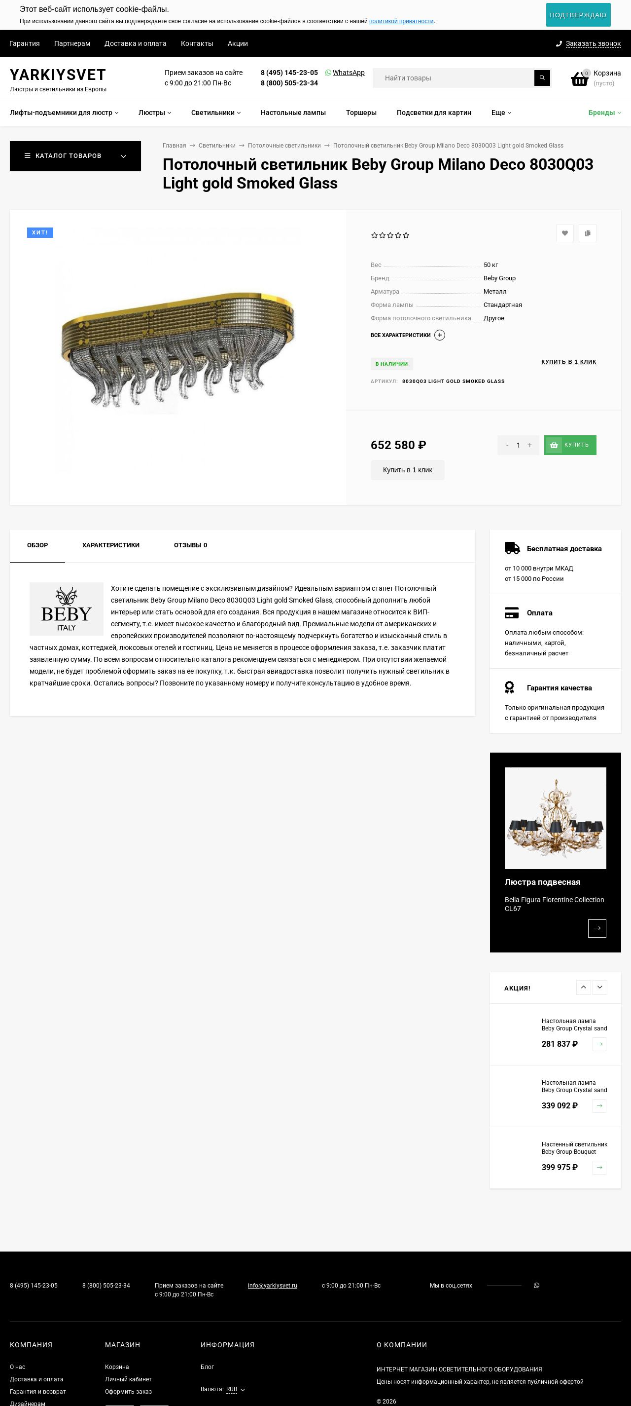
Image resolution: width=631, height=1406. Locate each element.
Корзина (117, 1367)
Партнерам (72, 43)
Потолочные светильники (284, 145)
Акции (238, 43)
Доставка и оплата (136, 43)
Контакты (197, 43)
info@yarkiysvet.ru (272, 1285)
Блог (207, 1367)
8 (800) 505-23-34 (289, 83)
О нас (17, 1367)
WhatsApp (336, 72)
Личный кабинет (128, 1379)
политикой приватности (401, 21)
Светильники (217, 145)
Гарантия (24, 43)
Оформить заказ (128, 1391)
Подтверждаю (578, 15)
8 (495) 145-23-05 (289, 72)
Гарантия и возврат (38, 1391)
